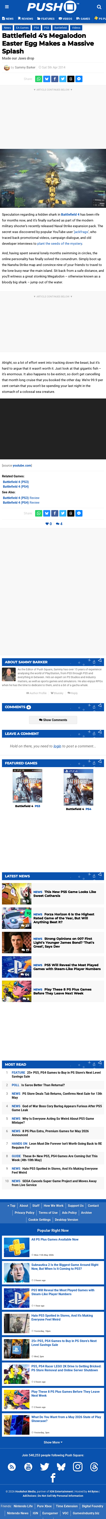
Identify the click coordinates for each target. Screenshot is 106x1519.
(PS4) (16, 486)
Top (11, 1206)
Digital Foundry (92, 1506)
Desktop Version (66, 1220)
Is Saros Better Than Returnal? (38, 1085)
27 (25, 926)
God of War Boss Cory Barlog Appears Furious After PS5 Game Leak (57, 1108)
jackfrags (81, 232)
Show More (53, 1442)
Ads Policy (69, 1213)
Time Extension (67, 1506)
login (57, 746)
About (24, 1206)
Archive (86, 1213)
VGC (65, 1513)
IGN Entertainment (61, 1491)
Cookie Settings (39, 1220)
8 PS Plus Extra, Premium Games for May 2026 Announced (50, 1133)
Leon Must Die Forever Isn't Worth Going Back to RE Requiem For (57, 1145)
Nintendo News (17, 1513)
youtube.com (22, 465)
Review (21, 498)
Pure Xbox (44, 1506)
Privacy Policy (24, 1213)
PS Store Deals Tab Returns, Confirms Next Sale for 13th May (57, 1095)
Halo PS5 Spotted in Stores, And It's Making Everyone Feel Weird (55, 1170)
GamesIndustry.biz (86, 1513)
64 (25, 974)
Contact (93, 1206)
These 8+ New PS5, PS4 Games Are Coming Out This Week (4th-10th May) (55, 1158)
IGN (35, 1513)
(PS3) (16, 482)
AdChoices (29, 1496)
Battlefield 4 (70, 214)
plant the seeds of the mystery (59, 243)
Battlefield (60, 27)
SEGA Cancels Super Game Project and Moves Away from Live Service (54, 1183)
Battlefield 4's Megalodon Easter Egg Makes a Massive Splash (48, 43)
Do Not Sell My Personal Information (60, 1496)
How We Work (54, 1206)
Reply (73, 693)
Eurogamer (50, 1513)
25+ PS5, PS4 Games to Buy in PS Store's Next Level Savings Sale (56, 1074)
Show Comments (53, 720)
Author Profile (36, 693)
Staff (35, 1206)
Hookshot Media (25, 1491)
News (7, 27)
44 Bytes (93, 1491)
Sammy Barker (25, 67)
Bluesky (57, 693)
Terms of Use (48, 1213)
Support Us (76, 1206)
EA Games (22, 27)
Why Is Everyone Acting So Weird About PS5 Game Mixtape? (53, 1120)
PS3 (46, 27)
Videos (76, 27)
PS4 (36, 27)
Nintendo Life (23, 1506)
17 (25, 950)
